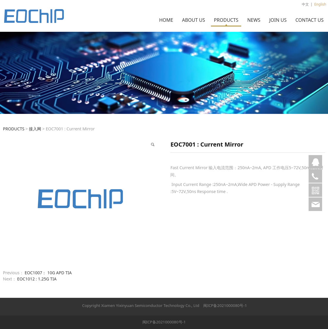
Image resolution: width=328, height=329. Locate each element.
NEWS (253, 20)
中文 (305, 4)
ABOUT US (193, 20)
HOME (166, 20)
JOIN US (278, 20)
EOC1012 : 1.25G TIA (36, 279)
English (320, 4)
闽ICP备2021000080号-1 (225, 305)
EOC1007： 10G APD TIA (48, 272)
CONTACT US (309, 20)
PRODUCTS (226, 20)
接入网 (35, 129)
